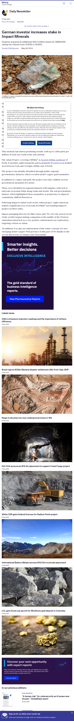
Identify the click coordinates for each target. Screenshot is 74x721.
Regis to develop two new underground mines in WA (27, 418)
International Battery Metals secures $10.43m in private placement (34, 562)
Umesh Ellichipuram (10, 48)
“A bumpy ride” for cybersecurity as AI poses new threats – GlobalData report (45, 697)
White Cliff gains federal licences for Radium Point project (29, 514)
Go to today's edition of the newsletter (36, 26)
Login (64, 3)
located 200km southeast (53, 160)
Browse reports (11, 678)
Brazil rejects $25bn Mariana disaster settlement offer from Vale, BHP (35, 369)
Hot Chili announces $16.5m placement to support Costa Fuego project (36, 466)
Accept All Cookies (44, 143)
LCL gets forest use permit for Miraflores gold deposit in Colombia (33, 610)
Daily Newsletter (27, 693)
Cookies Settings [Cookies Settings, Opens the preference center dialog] (28, 143)
